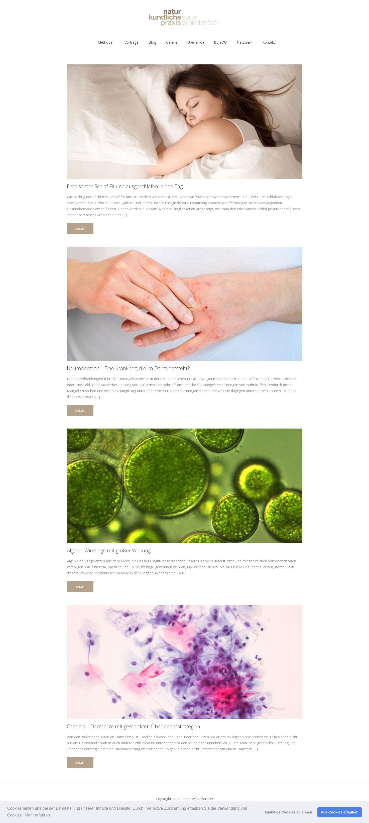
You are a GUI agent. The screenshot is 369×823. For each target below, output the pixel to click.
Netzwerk (244, 42)
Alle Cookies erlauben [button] (339, 812)
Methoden (106, 42)
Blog (152, 42)
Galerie (171, 42)
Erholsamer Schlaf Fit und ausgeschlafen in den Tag (125, 186)
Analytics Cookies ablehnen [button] (288, 812)
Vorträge (132, 42)
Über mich (195, 42)
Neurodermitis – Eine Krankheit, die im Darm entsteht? (128, 368)
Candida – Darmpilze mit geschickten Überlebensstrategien (133, 726)
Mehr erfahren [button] (37, 815)
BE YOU (220, 42)
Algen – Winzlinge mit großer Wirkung (109, 550)
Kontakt (268, 42)
